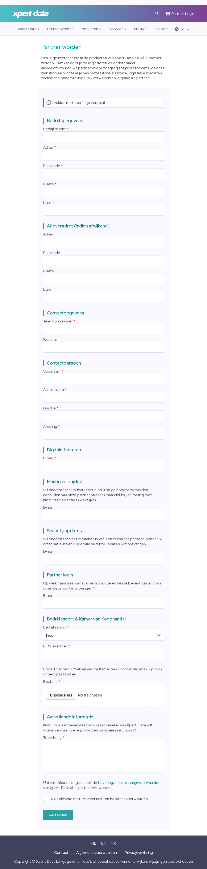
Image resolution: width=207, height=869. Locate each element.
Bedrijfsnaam (54, 128)
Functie (49, 408)
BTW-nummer (55, 645)
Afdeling (50, 426)
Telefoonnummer (58, 321)
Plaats (48, 184)
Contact (161, 28)
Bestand (50, 680)
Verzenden (58, 814)
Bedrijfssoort (54, 627)
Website (50, 339)
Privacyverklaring (138, 851)
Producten (89, 28)
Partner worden (60, 28)
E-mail (48, 458)
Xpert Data (27, 28)
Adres (48, 147)
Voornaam (52, 371)
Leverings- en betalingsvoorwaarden (129, 781)
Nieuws (140, 28)
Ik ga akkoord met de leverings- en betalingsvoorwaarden (99, 798)
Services (116, 28)
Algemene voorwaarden (96, 851)
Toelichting (52, 736)
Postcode (51, 165)
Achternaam (53, 389)
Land (47, 202)
